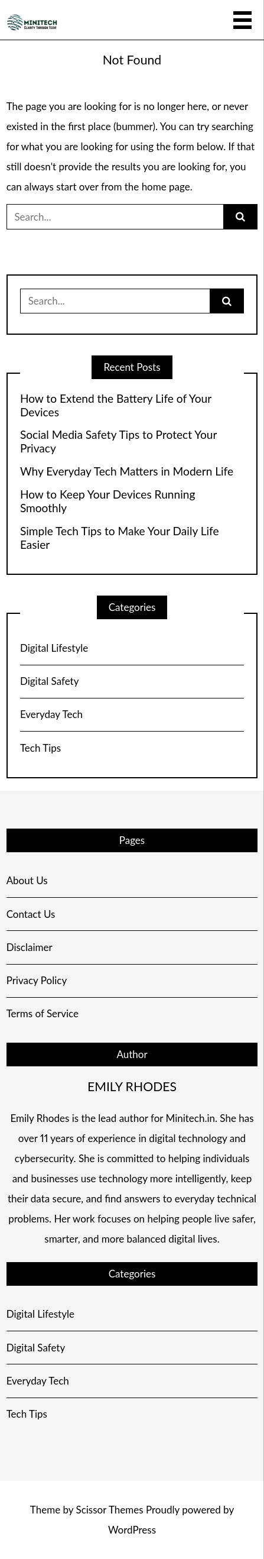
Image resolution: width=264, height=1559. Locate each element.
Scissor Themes (109, 1509)
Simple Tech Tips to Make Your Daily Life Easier (119, 538)
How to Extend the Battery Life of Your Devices (115, 405)
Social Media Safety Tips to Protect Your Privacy (118, 441)
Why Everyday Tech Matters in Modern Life (126, 471)
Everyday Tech (51, 714)
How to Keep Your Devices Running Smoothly (107, 501)
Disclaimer (29, 947)
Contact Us (31, 914)
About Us (27, 880)
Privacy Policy (36, 980)
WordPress (132, 1530)
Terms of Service (42, 1013)
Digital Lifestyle (54, 648)
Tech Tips (40, 748)
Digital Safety (49, 681)
